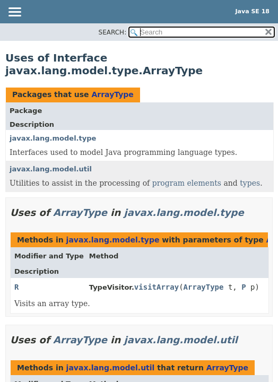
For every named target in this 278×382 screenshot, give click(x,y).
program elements (186, 183)
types (250, 183)
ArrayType (112, 94)
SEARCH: (113, 32)
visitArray (156, 287)
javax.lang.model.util (51, 169)
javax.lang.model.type (53, 138)
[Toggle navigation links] (14, 12)
